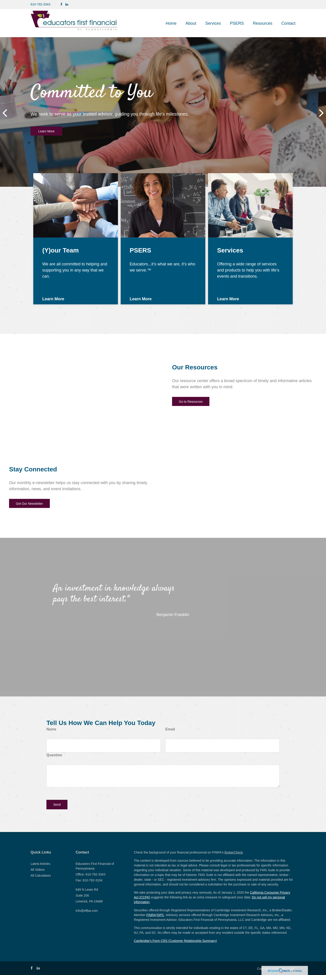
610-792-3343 (40, 4)
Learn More (46, 131)
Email (170, 729)
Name (51, 729)
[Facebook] (61, 4)
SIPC (160, 915)
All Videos (38, 869)
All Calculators (41, 875)
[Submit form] (56, 804)
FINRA (151, 915)
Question (54, 755)
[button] (191, 23)
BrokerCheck (234, 852)
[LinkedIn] (66, 4)
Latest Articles (40, 864)
